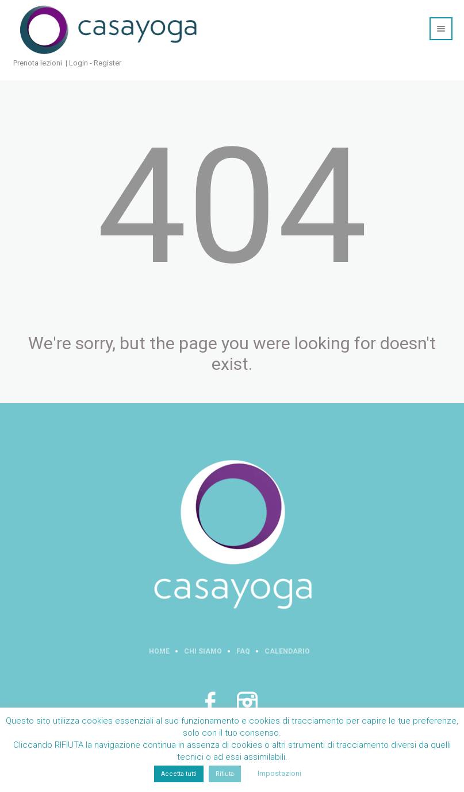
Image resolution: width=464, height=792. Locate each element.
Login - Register (95, 63)
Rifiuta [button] (225, 774)
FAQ (243, 651)
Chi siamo (203, 651)
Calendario (287, 651)
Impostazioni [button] (279, 773)
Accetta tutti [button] (179, 774)
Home (159, 651)
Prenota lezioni (37, 63)
